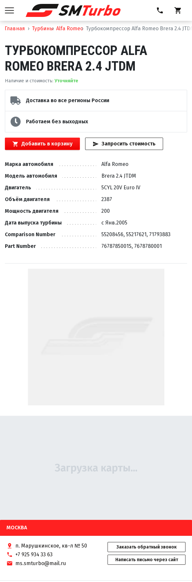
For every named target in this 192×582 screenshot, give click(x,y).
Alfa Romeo (69, 28)
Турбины (43, 28)
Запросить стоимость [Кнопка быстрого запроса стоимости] (124, 144)
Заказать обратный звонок (146, 547)
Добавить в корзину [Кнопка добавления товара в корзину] (42, 144)
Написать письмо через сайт (146, 559)
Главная (15, 28)
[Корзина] (178, 10)
